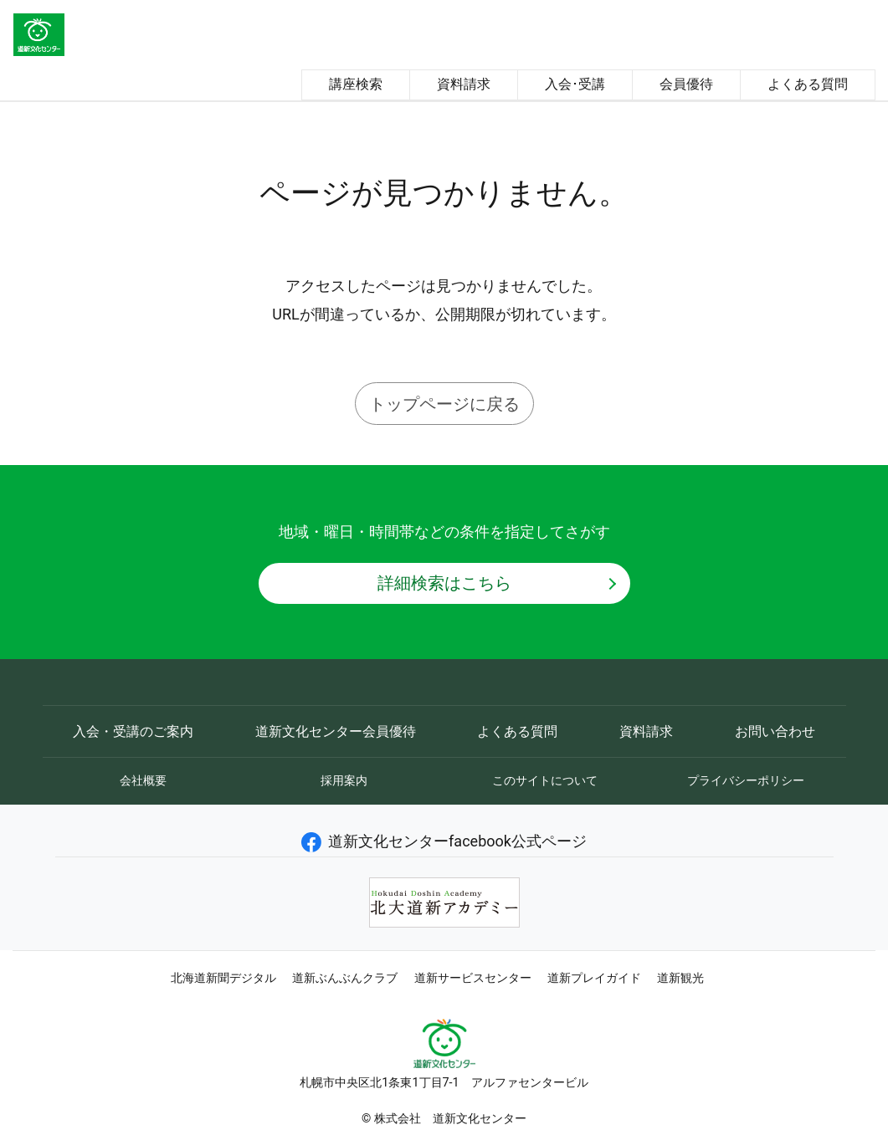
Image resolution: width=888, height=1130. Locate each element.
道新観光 (680, 977)
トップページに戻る (444, 404)
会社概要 (143, 780)
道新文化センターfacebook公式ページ (444, 841)
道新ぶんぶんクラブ (345, 977)
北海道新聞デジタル (223, 977)
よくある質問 (807, 84)
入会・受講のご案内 (133, 731)
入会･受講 (575, 84)
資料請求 (463, 84)
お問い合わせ (775, 731)
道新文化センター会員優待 (335, 731)
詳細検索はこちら (444, 583)
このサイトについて (545, 780)
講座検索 (355, 84)
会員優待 (686, 84)
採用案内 (344, 780)
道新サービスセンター (472, 977)
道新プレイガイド (594, 977)
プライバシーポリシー (745, 780)
